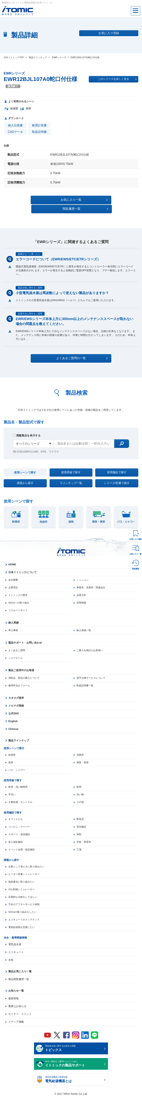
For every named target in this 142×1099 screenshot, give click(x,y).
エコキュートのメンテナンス (25, 920)
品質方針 (82, 591)
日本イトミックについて (22, 567)
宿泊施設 (82, 825)
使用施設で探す (116, 464)
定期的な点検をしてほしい (23, 897)
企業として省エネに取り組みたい (27, 866)
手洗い (12, 792)
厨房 (10, 760)
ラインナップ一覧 (71, 477)
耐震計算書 (39, 125)
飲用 (79, 785)
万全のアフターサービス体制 (25, 905)
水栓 (10, 961)
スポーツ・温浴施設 (20, 833)
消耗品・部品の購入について (25, 675)
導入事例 (13, 626)
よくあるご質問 (17, 647)
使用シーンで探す (25, 464)
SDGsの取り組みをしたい (23, 912)
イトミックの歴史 (18, 591)
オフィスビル (16, 817)
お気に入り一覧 (135, 554)
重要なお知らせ (17, 1007)
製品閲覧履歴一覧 (18, 980)
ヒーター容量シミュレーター (25, 874)
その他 (80, 800)
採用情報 (82, 598)
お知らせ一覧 (16, 992)
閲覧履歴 (135, 569)
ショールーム (16, 654)
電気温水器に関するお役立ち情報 (74, 1050)
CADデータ (15, 131)
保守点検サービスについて (92, 675)
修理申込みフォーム (20, 682)
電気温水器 (14, 945)
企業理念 (13, 583)
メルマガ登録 (16, 703)
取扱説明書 (39, 131)
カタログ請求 (16, 695)
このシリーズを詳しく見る (117, 79)
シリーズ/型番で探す (116, 477)
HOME (12, 559)
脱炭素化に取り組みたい (22, 881)
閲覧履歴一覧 (103, 200)
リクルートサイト (18, 606)
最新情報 (13, 999)
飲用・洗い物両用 (18, 785)
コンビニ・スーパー (20, 825)
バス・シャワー (17, 767)
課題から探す (25, 477)
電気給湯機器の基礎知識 (74, 1081)
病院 (79, 833)
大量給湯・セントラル (21, 800)
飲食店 (80, 817)
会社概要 (13, 575)
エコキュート (16, 953)
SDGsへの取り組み (19, 598)
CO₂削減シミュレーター (22, 889)
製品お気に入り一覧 (20, 972)
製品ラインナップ (18, 737)
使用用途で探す (71, 464)
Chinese (13, 726)
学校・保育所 (84, 841)
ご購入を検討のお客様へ (91, 647)
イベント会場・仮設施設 (22, 849)
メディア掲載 (16, 1023)
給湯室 (12, 752)
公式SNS (13, 710)
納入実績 (13, 619)
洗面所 (80, 752)
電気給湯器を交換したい (22, 928)
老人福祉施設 (16, 841)
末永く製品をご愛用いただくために (74, 1065)
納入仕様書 (15, 125)
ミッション (83, 575)
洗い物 (80, 792)
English (13, 718)
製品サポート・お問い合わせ (25, 639)
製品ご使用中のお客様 (21, 667)
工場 (79, 849)
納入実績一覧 (84, 626)
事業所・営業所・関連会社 (92, 583)
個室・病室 (83, 760)
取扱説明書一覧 (86, 682)
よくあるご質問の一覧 (74, 349)
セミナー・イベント (20, 1015)
